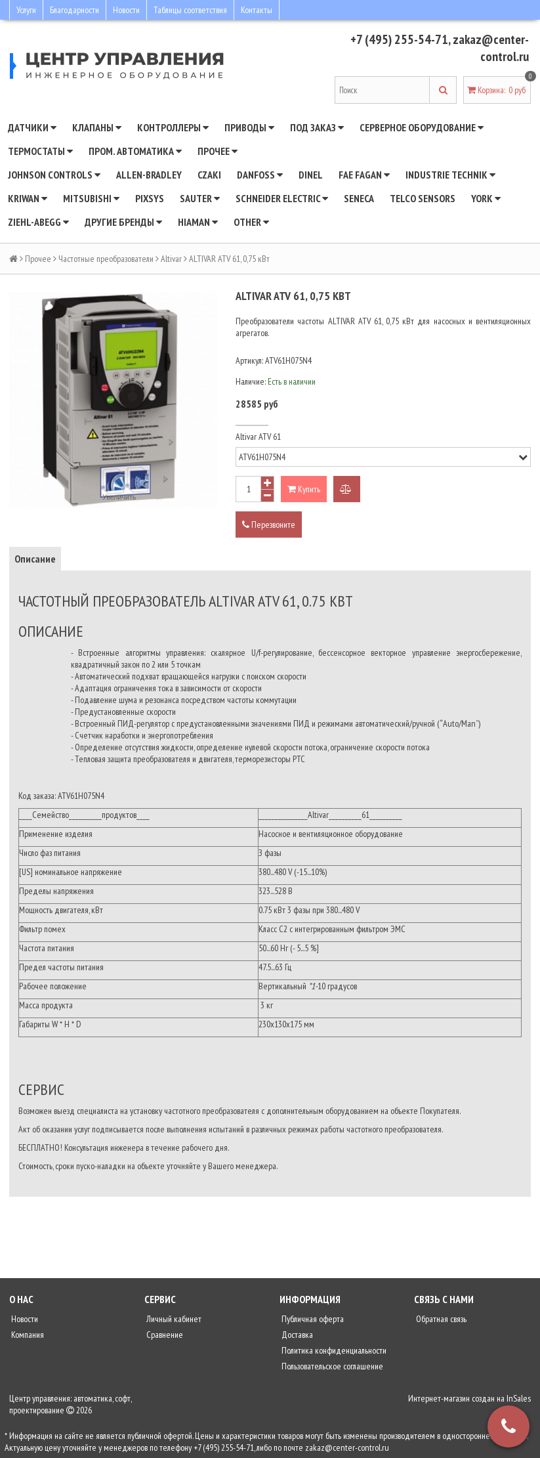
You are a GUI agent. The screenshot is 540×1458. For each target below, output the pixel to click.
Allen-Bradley (149, 174)
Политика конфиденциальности (333, 1350)
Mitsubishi (91, 198)
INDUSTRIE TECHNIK (450, 174)
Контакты (256, 10)
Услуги (26, 10)
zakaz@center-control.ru (491, 48)
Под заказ (317, 127)
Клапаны (96, 127)
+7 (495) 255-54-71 (399, 39)
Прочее (217, 151)
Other (251, 222)
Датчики (32, 127)
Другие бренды (123, 222)
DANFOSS (260, 174)
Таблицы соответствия (190, 10)
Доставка (296, 1334)
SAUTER (200, 198)
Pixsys (149, 198)
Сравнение (163, 1334)
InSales (519, 1398)
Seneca (359, 198)
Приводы (249, 127)
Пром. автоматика (135, 151)
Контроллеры (173, 127)
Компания (26, 1334)
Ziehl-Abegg (38, 222)
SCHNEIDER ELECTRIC (282, 198)
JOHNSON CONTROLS (54, 174)
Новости (126, 10)
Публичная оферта (312, 1319)
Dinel (311, 174)
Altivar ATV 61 (258, 436)
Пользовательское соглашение (331, 1366)
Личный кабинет (172, 1319)
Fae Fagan (364, 174)
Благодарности (74, 10)
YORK (486, 198)
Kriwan (27, 198)
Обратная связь (440, 1319)
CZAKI (209, 174)
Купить (303, 489)
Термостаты (40, 151)
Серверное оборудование (422, 127)
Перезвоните (268, 524)
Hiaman (198, 222)
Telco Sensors (422, 198)
